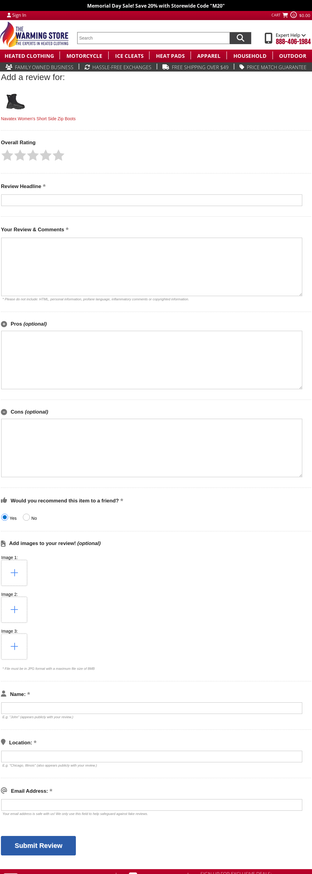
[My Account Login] (9, 15)
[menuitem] (29, 55)
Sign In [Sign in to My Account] (19, 15)
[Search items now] (240, 38)
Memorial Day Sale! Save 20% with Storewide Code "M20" (156, 5)
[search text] (153, 38)
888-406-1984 (293, 42)
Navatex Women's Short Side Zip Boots (38, 118)
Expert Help (291, 35)
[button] (7, 155)
